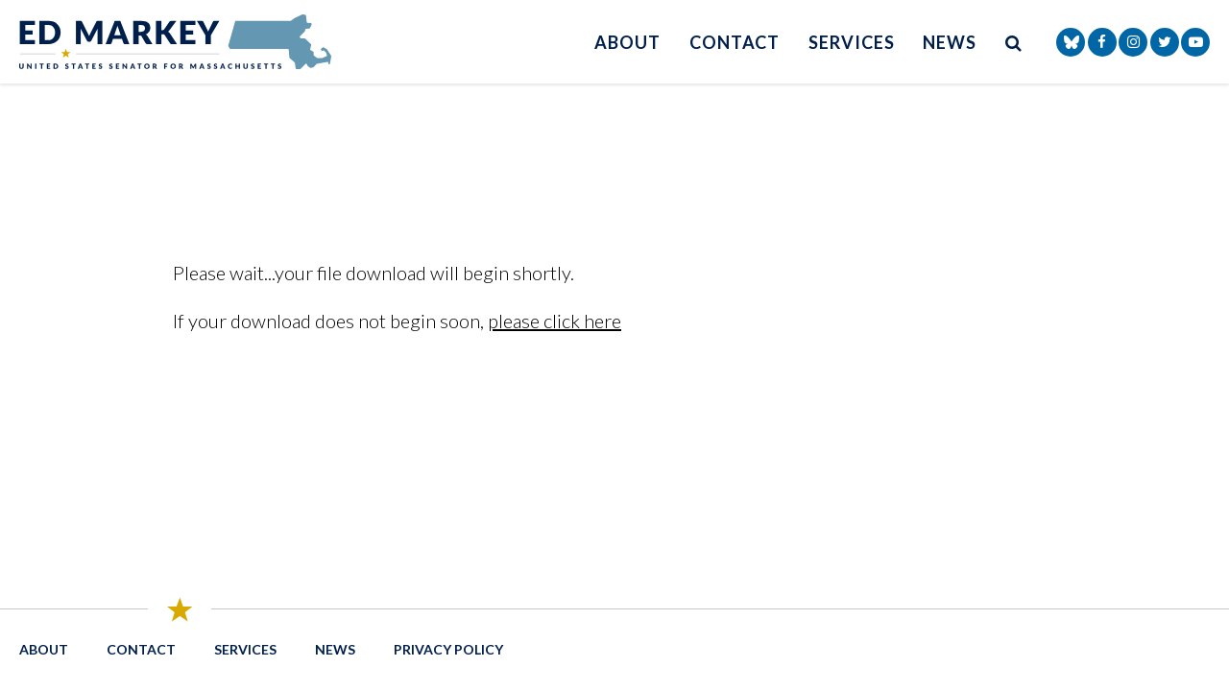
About (627, 42)
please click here (554, 320)
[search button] (1014, 42)
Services (851, 42)
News (949, 42)
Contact (734, 42)
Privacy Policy (448, 649)
